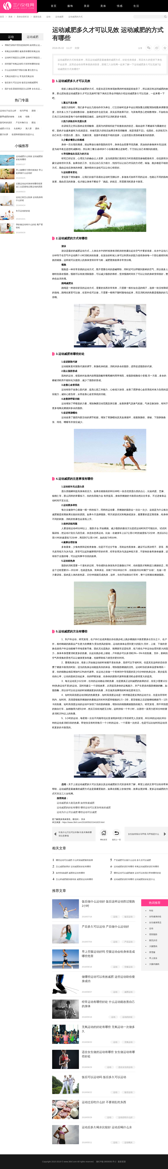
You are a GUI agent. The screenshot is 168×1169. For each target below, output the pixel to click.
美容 (87, 5)
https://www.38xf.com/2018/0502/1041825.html (83, 822)
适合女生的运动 (125, 1067)
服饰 (70, 5)
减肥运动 (128, 992)
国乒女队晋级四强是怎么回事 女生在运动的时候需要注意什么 (32, 89)
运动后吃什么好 (125, 1117)
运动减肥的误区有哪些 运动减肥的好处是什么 (134, 879)
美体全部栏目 (23, 17)
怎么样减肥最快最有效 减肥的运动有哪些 (74, 879)
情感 (120, 5)
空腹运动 (128, 967)
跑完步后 (153, 940)
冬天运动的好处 (23, 211)
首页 (54, 5)
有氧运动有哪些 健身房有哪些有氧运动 (22, 51)
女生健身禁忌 (155, 922)
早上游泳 (153, 958)
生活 (136, 5)
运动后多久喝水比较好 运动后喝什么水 (107, 1127)
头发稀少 (18, 128)
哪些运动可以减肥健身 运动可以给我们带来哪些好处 (137, 873)
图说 (34, 122)
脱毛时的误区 (6, 122)
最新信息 (37, 17)
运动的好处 (127, 1017)
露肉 (37, 128)
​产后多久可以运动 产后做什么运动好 (105, 926)
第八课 (28, 128)
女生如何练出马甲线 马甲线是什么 (143, 834)
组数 (27, 116)
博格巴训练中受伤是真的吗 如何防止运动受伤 (25, 45)
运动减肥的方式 (75, 17)
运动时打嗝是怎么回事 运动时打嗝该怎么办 (24, 57)
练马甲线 (24, 110)
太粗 (20, 116)
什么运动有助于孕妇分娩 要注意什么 (21, 70)
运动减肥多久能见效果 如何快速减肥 (75, 803)
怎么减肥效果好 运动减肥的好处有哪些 (73, 866)
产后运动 (128, 942)
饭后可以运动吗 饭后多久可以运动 (104, 1077)
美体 (103, 5)
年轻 (151, 910)
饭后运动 (128, 917)
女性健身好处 (155, 916)
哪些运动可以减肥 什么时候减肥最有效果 (74, 860)
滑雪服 (152, 952)
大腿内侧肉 (154, 964)
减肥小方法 (5, 128)
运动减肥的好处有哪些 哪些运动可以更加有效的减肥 (84, 807)
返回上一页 (116, 840)
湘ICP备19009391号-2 (106, 1161)
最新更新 (122, 1161)
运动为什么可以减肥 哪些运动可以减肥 (77, 812)
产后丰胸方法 (22, 122)
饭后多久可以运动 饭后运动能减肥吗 (21, 82)
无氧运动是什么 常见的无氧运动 (19, 76)
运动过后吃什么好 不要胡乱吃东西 (104, 1102)
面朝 (34, 110)
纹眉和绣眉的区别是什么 (23, 134)
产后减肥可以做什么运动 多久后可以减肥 (132, 860)
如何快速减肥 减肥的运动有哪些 (70, 873)
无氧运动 (128, 1042)
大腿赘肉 (153, 946)
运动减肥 (59, 17)
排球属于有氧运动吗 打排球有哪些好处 (22, 64)
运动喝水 (128, 1142)
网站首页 (103, 840)
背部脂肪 (153, 934)
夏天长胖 (4, 134)
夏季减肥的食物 (7, 116)
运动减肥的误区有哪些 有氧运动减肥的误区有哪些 (136, 866)
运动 (48, 17)
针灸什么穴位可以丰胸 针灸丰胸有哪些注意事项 (75, 834)
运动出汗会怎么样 (8, 110)
